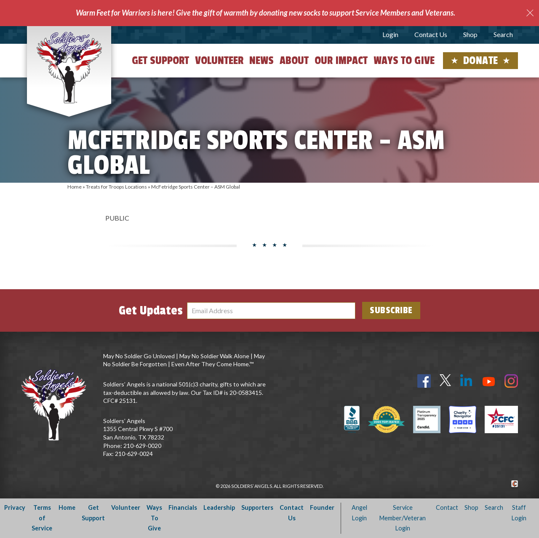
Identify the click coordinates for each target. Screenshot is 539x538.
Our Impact (341, 60)
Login (390, 34)
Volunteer (219, 60)
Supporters (257, 507)
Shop (470, 34)
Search (503, 34)
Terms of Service (42, 518)
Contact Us (430, 34)
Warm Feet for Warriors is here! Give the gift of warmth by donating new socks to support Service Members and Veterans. (265, 12)
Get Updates (151, 310)
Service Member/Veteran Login (402, 518)
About (294, 60)
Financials (182, 507)
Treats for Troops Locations (116, 187)
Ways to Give (404, 60)
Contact (447, 507)
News (261, 60)
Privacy (14, 507)
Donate (480, 60)
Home (74, 187)
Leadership (219, 507)
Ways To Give (154, 518)
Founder (322, 507)
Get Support (160, 60)
